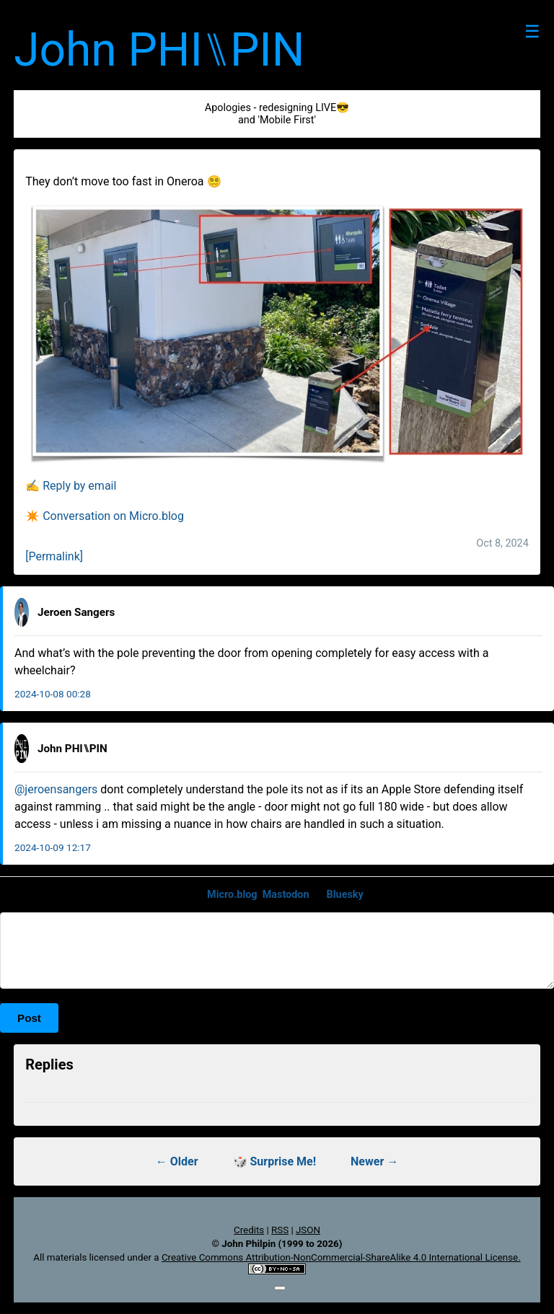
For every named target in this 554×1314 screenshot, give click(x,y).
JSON (308, 1230)
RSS (280, 1230)
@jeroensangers (55, 789)
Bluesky (345, 895)
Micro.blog (232, 895)
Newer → (374, 1161)
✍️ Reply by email (70, 486)
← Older (177, 1161)
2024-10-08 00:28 (52, 694)
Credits (249, 1230)
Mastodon (286, 895)
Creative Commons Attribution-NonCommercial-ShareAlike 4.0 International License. (341, 1257)
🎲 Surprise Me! (275, 1161)
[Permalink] (54, 556)
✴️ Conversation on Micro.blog (104, 516)
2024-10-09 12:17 (52, 847)
